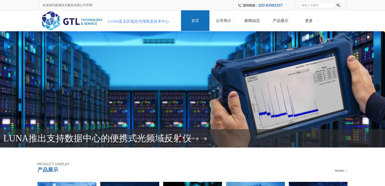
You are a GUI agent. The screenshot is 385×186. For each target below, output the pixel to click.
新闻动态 (252, 21)
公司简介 (223, 21)
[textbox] (317, 5)
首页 (195, 21)
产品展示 (280, 21)
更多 (309, 21)
